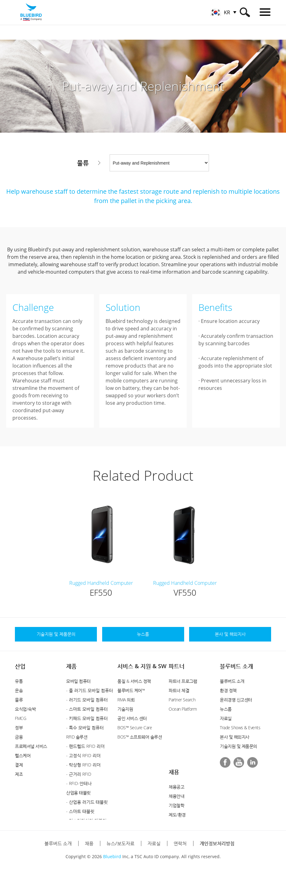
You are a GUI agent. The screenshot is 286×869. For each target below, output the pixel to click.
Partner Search (182, 700)
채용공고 (176, 787)
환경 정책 (228, 690)
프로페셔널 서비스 (31, 746)
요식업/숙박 (25, 709)
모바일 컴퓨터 (78, 681)
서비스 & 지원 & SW (141, 666)
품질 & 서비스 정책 (134, 681)
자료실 (226, 718)
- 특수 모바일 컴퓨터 (85, 727)
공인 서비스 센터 (132, 718)
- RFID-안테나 (79, 783)
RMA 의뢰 (125, 700)
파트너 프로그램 (183, 681)
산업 (20, 666)
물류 (19, 700)
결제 (19, 765)
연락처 (180, 843)
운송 (19, 690)
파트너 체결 (179, 690)
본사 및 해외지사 (234, 737)
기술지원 (125, 709)
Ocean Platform (183, 709)
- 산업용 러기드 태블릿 (87, 802)
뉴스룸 (226, 709)
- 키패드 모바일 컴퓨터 (87, 718)
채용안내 (176, 796)
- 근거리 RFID (78, 774)
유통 (19, 681)
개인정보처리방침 (217, 843)
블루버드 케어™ (131, 690)
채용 (174, 771)
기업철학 (176, 805)
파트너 (176, 666)
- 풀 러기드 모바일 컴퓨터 (89, 690)
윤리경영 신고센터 (236, 700)
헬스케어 (22, 755)
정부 (19, 727)
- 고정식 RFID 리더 (83, 755)
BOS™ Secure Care (134, 727)
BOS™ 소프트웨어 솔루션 (139, 737)
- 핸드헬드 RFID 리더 (85, 746)
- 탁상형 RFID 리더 (83, 765)
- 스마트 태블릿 (80, 811)
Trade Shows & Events (240, 727)
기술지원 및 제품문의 (238, 746)
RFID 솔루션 (76, 737)
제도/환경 (177, 815)
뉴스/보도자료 (120, 843)
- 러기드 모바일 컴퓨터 (87, 700)
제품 (71, 666)
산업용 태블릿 (78, 793)
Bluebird (112, 856)
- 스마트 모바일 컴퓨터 (87, 709)
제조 (19, 774)
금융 (19, 737)
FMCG (20, 718)
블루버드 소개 (236, 666)
